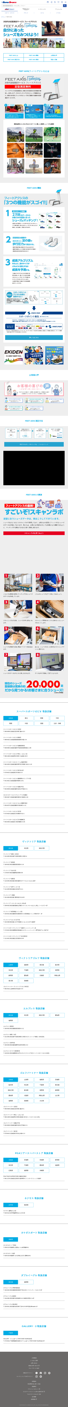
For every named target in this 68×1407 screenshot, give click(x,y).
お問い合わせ (34, 1363)
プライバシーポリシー (34, 1389)
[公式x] (36, 1373)
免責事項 (34, 1386)
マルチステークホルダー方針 (34, 1394)
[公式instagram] (45, 1373)
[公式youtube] (49, 1373)
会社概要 (34, 1396)
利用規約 (34, 1381)
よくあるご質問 (34, 1360)
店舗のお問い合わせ (34, 1366)
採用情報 (34, 1399)
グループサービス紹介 (34, 1368)
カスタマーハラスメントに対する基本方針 (34, 1392)
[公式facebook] (41, 1373)
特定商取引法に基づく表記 (34, 1384)
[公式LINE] (41, 1376)
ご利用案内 (34, 1358)
